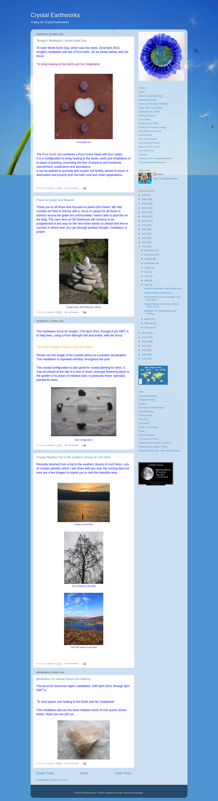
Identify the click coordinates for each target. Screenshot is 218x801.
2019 (144, 225)
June (147, 276)
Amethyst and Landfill (148, 111)
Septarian (143, 154)
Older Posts (123, 773)
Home (84, 773)
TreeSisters (144, 423)
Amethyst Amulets (147, 115)
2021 (144, 216)
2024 (144, 203)
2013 (144, 333)
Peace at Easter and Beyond (55, 200)
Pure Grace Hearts (147, 139)
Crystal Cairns (145, 135)
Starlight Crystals (146, 399)
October (148, 259)
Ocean (141, 431)
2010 (144, 346)
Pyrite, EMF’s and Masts (150, 107)
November (149, 254)
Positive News (145, 415)
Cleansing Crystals (147, 100)
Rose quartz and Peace (149, 131)
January (148, 327)
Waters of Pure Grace (149, 147)
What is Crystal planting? (150, 96)
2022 (144, 212)
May (146, 280)
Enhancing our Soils (148, 123)
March (147, 319)
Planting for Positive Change (152, 127)
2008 (144, 354)
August (148, 267)
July (146, 272)
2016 (144, 238)
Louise (160, 174)
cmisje (119, 793)
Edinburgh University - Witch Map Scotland (159, 450)
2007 (144, 358)
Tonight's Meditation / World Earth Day (61, 40)
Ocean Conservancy (148, 427)
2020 (144, 221)
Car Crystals (144, 119)
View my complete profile (165, 178)
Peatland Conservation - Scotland (154, 443)
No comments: (72, 188)
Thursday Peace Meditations (152, 162)
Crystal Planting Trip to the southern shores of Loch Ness (73, 457)
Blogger (139, 793)
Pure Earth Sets (146, 150)
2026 (144, 195)
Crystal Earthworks (55, 15)
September (150, 263)
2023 (144, 208)
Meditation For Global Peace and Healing (63, 679)
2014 (144, 246)
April (147, 284)
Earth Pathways (146, 411)
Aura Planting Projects (149, 143)
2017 (144, 233)
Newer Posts (45, 773)
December (149, 250)
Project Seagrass (146, 435)
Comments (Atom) (59, 780)
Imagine (142, 403)
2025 (144, 199)
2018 (144, 229)
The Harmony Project (148, 439)
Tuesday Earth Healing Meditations (155, 158)
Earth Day (143, 419)
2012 (144, 337)
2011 (144, 341)
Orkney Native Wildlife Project (153, 446)
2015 (144, 242)
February (149, 323)
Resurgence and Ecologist (151, 407)
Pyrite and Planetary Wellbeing (153, 104)
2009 (144, 350)
